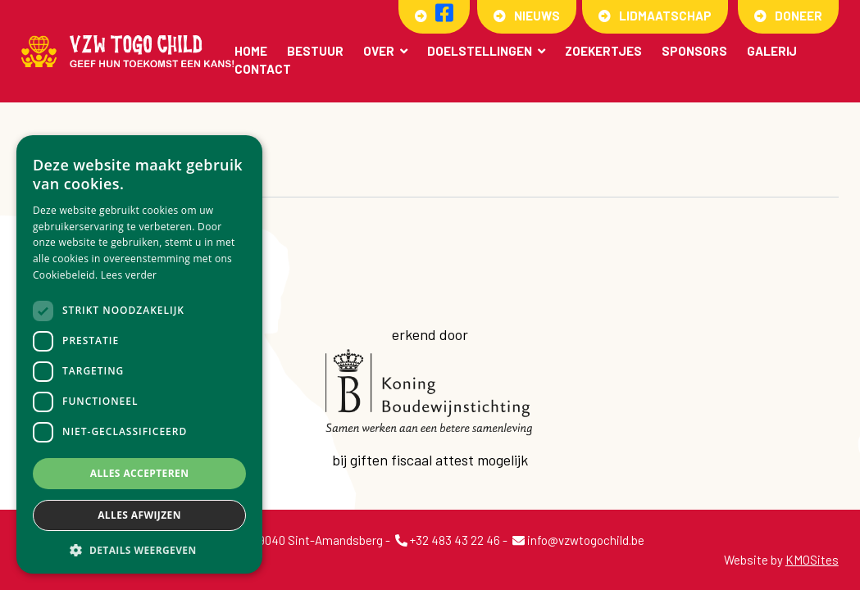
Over (378, 50)
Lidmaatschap (665, 15)
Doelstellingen (479, 50)
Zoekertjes (603, 50)
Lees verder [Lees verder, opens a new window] (129, 275)
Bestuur (315, 50)
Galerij (772, 50)
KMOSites (812, 559)
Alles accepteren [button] (139, 473)
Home (250, 50)
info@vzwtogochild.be (578, 540)
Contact (262, 68)
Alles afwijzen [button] (139, 515)
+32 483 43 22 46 (447, 540)
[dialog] (139, 354)
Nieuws (537, 15)
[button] (139, 549)
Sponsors (694, 50)
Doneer (798, 15)
